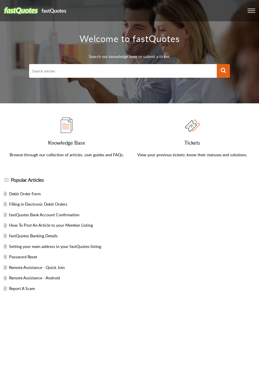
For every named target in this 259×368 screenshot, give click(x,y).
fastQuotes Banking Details (33, 236)
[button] (251, 10)
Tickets (192, 142)
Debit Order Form (25, 194)
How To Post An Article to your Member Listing (51, 225)
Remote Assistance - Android (34, 278)
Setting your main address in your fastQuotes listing (55, 246)
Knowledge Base (66, 142)
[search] (123, 71)
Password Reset (23, 257)
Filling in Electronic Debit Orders (38, 204)
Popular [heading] (27, 180)
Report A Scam (22, 288)
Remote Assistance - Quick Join (37, 267)
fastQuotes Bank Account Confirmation (44, 215)
